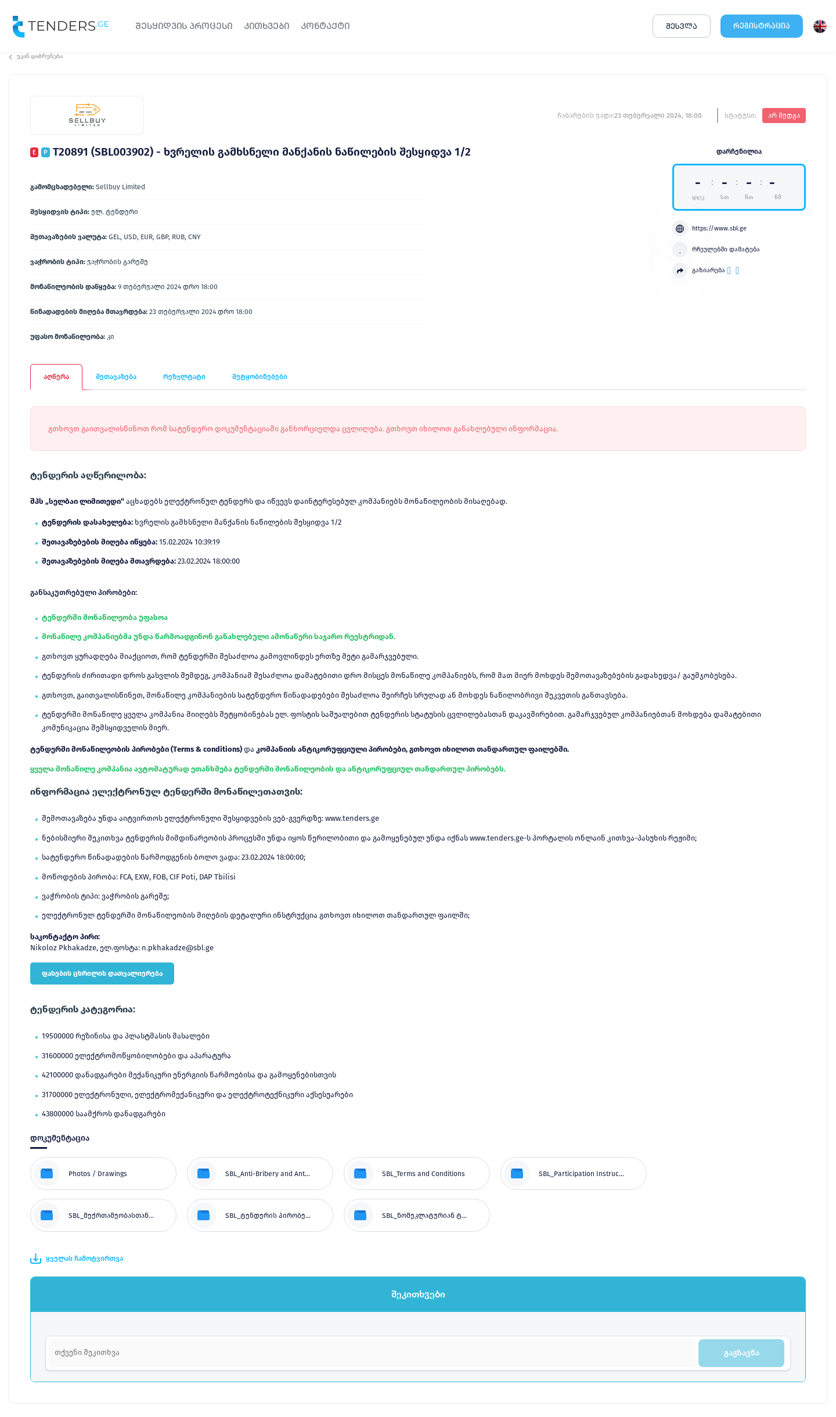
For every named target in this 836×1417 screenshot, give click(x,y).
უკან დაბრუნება (36, 56)
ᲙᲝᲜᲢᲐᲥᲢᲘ (325, 26)
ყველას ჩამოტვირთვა (76, 1258)
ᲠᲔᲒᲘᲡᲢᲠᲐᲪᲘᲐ (761, 25)
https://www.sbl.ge (709, 228)
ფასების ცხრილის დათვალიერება (102, 973)
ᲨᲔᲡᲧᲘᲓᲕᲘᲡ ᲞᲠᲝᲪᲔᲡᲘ (183, 26)
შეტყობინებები (259, 377)
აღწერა (56, 377)
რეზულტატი (184, 377)
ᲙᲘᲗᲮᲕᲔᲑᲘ (266, 26)
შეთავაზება (116, 377)
